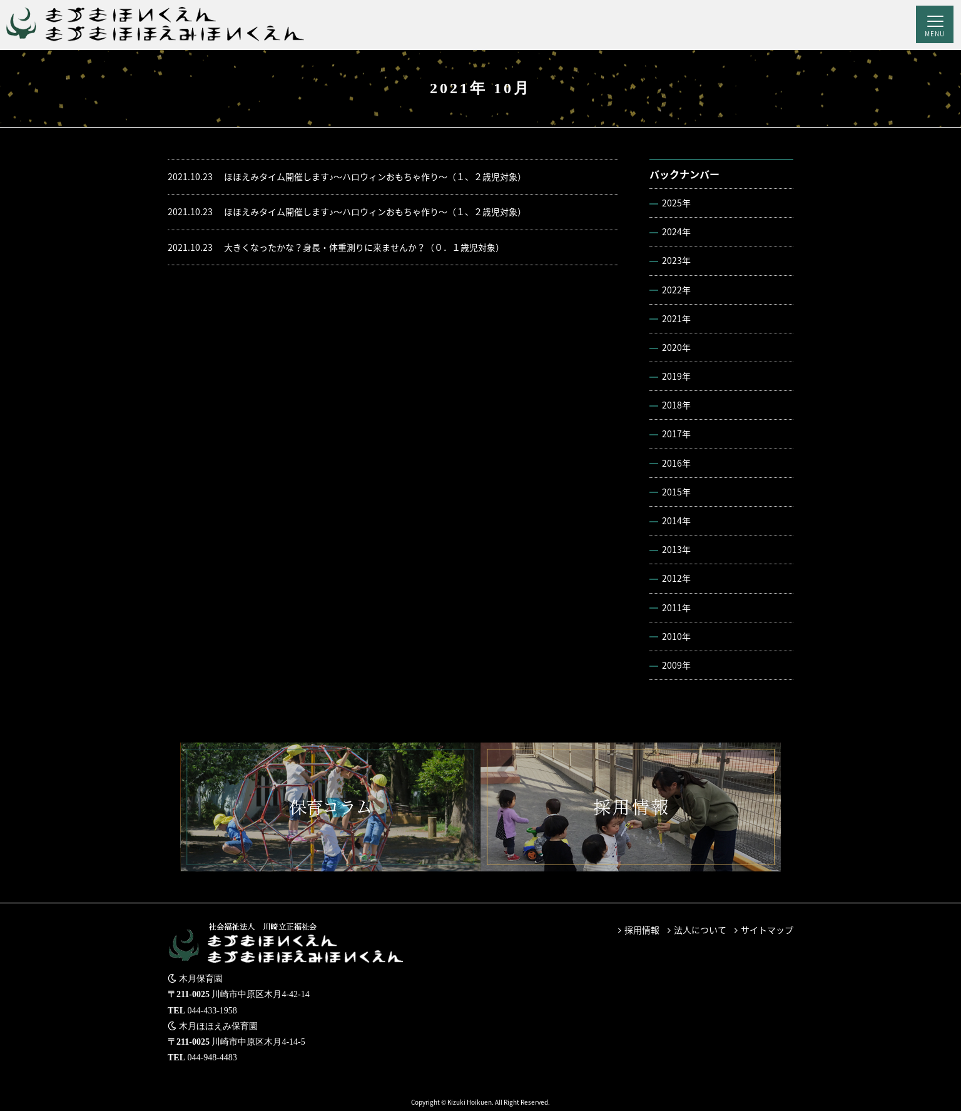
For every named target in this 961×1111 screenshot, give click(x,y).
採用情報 (641, 929)
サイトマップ (767, 929)
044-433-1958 (212, 1010)
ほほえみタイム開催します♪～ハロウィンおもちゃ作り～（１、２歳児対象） (347, 177)
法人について (700, 929)
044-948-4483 (212, 1057)
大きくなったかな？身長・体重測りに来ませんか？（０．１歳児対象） (336, 247)
